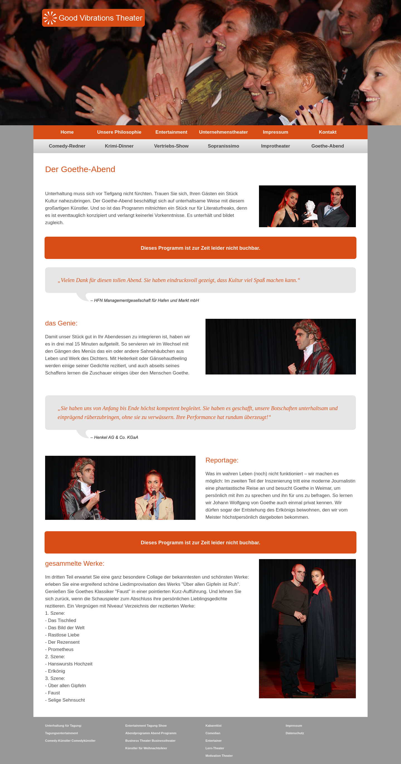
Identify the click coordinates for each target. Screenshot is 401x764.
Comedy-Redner (67, 146)
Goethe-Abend (327, 146)
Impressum (275, 132)
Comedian (213, 733)
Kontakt (327, 132)
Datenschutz (295, 733)
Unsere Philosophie (119, 132)
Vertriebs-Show (171, 146)
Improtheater (275, 146)
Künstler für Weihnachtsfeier (146, 748)
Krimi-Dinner (119, 146)
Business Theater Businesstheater (150, 740)
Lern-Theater (215, 748)
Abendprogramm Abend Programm (151, 733)
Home (67, 132)
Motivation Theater (219, 755)
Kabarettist (213, 725)
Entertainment (171, 132)
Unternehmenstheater (223, 132)
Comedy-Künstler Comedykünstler (70, 740)
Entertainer (214, 740)
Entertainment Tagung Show (146, 725)
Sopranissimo (223, 146)
